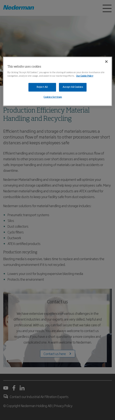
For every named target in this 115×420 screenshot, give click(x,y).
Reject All (42, 87)
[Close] (106, 61)
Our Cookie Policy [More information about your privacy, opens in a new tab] (84, 76)
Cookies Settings (53, 97)
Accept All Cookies (73, 87)
